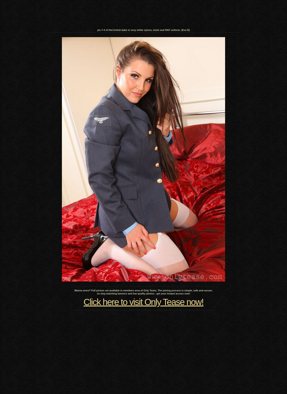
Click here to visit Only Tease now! (143, 302)
